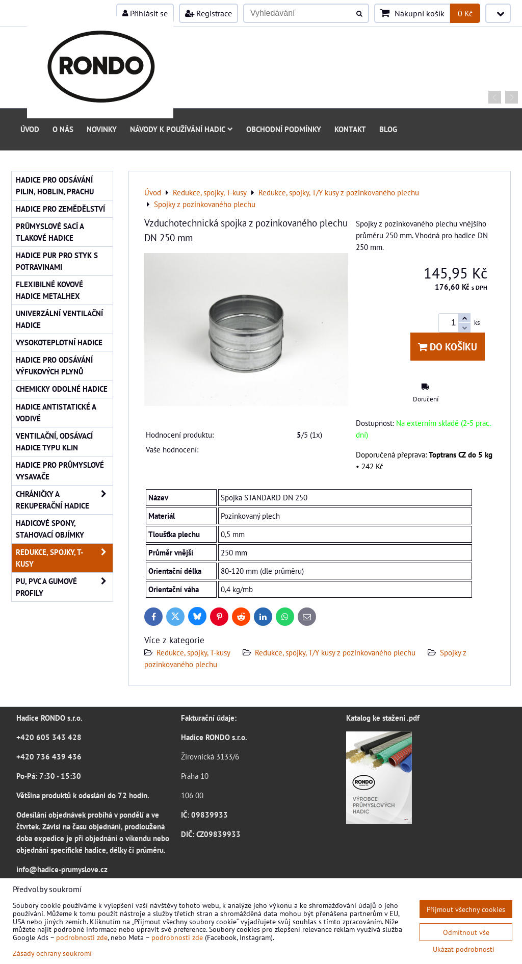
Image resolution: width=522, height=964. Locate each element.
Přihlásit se (145, 13)
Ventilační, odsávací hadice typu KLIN (54, 441)
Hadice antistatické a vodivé (56, 412)
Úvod (29, 129)
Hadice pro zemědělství (60, 209)
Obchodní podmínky (283, 129)
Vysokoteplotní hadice (59, 342)
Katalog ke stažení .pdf (383, 718)
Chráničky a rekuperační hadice (64, 500)
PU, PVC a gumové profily (64, 587)
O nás (63, 129)
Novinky (102, 129)
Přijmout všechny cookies (466, 909)
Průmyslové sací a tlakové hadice (50, 232)
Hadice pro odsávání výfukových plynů (54, 365)
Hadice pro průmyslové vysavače (60, 470)
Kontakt (350, 129)
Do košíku (447, 346)
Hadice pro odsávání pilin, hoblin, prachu (55, 185)
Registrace (208, 13)
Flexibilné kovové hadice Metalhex (49, 290)
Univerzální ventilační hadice (59, 319)
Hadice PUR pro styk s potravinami (57, 261)
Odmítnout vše (466, 932)
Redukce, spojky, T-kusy (193, 652)
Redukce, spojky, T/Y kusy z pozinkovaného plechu (335, 652)
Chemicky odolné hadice (62, 389)
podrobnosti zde (82, 937)
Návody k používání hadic (181, 129)
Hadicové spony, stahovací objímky (50, 529)
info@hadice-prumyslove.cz (62, 869)
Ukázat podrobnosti (463, 949)
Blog (388, 129)
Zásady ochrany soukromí (52, 953)
